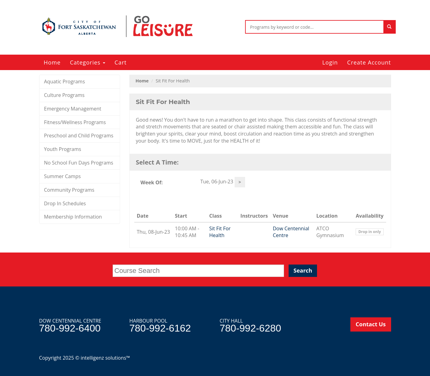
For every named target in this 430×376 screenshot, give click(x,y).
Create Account (369, 62)
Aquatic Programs (64, 81)
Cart (121, 62)
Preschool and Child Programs (79, 135)
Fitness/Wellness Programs (75, 122)
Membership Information (73, 216)
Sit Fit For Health (220, 232)
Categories (87, 62)
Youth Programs (62, 149)
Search (303, 270)
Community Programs (69, 189)
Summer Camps (62, 176)
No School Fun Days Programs (78, 162)
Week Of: (151, 182)
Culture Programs (64, 95)
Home (52, 62)
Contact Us (371, 324)
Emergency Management (73, 108)
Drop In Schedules (65, 203)
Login (330, 62)
